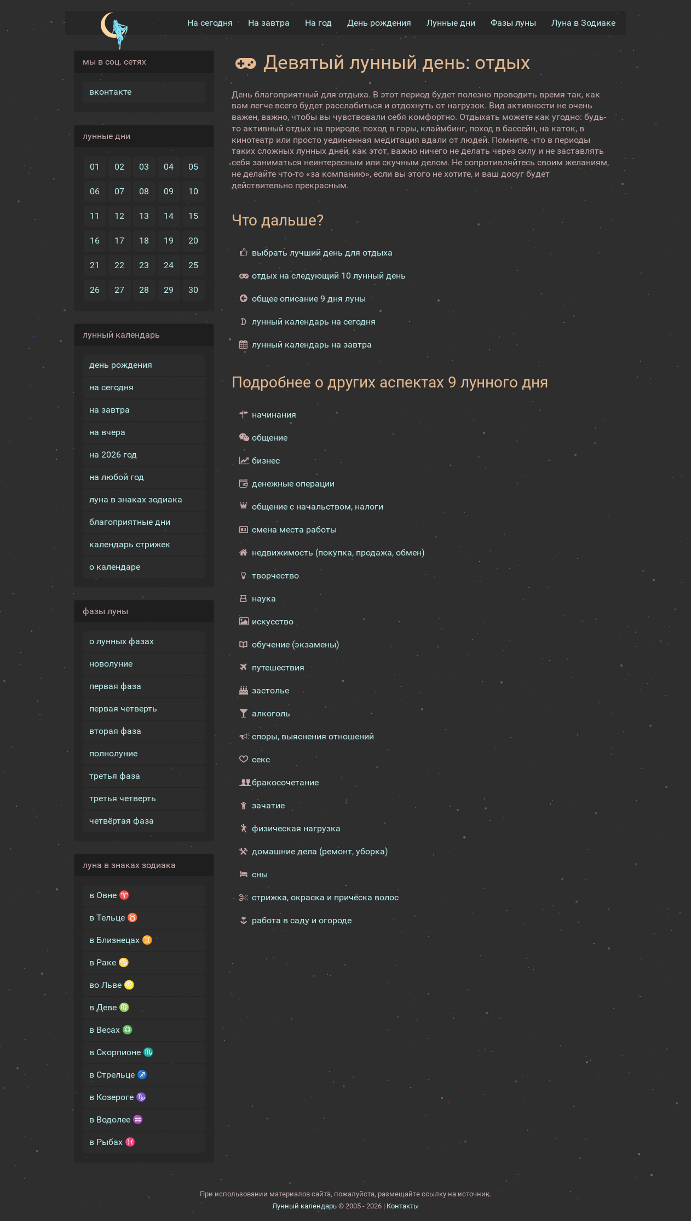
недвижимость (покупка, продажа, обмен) (338, 552)
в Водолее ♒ (116, 1119)
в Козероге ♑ (118, 1097)
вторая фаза (115, 731)
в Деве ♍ (109, 1007)
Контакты (403, 1206)
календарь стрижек (129, 544)
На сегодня (210, 23)
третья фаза (114, 776)
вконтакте (110, 91)
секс (261, 759)
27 (119, 290)
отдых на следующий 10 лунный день (329, 275)
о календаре (114, 567)
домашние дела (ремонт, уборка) (320, 851)
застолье (270, 690)
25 (193, 265)
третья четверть (122, 798)
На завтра (269, 23)
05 (193, 166)
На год (318, 23)
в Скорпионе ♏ (121, 1052)
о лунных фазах (121, 641)
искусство (272, 621)
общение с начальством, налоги (317, 506)
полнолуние (113, 753)
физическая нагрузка (296, 828)
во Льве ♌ (112, 985)
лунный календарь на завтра (312, 344)
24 (169, 265)
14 (169, 216)
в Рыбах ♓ (112, 1142)
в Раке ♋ (109, 962)
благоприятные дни (129, 522)
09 (169, 191)
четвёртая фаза (121, 820)
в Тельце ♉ (113, 917)
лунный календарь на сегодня (314, 321)
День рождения (379, 23)
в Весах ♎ (111, 1030)
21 (95, 265)
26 (95, 290)
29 (169, 290)
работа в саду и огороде (302, 920)
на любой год (116, 477)
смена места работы (294, 529)
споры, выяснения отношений (313, 736)
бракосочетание (285, 782)
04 (169, 166)
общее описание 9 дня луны (309, 298)
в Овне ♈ (109, 895)
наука (264, 598)
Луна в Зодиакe (583, 23)
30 (193, 290)
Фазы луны (513, 23)
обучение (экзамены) (295, 644)
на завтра (109, 409)
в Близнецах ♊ (121, 940)
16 (95, 240)
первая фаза (115, 686)
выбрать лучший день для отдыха (322, 252)
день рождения (120, 365)
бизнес (266, 460)
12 (119, 216)
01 (95, 166)
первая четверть (123, 708)
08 (144, 191)
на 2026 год (113, 454)
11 (95, 216)
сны (260, 874)
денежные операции (293, 483)
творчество (275, 575)
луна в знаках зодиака (135, 499)
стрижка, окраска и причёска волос (325, 897)
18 (144, 240)
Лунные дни (451, 23)
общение (269, 437)
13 (144, 216)
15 (193, 216)
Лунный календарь (304, 1206)
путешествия (278, 667)
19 (169, 240)
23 (144, 265)
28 (144, 290)
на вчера (107, 432)
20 (193, 240)
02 (119, 166)
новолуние (111, 663)
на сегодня (111, 387)
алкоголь (271, 713)
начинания (274, 414)
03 (144, 166)
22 (119, 265)
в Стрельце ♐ (118, 1074)
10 (193, 191)
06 (95, 191)
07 (119, 191)
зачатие (268, 805)
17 (119, 240)
